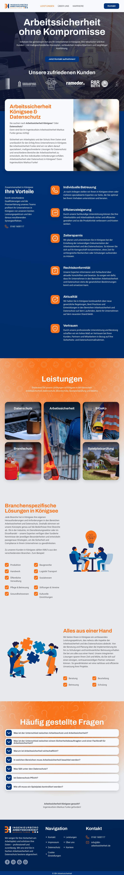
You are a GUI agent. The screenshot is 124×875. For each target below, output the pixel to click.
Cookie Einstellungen (54, 854)
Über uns (63, 6)
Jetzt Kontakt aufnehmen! (62, 59)
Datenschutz (54, 847)
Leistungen (47, 6)
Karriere (78, 6)
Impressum (53, 842)
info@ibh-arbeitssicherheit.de (100, 844)
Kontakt (112, 6)
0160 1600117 (17, 226)
